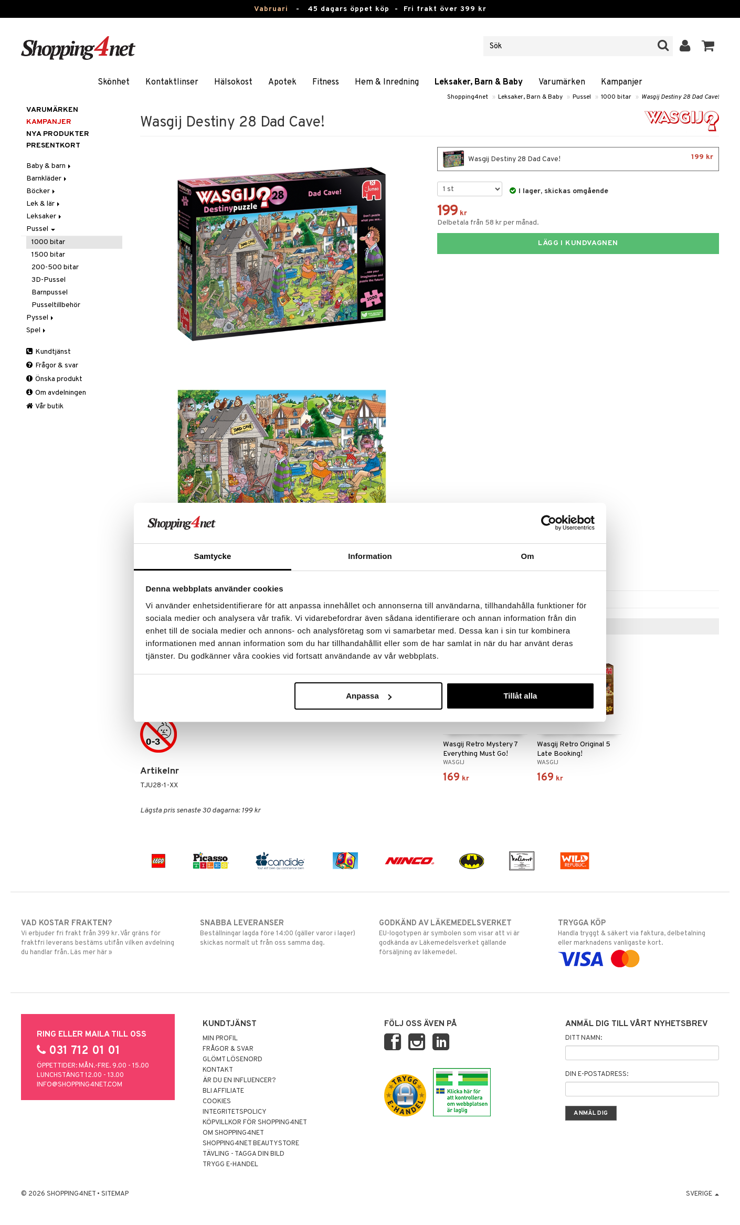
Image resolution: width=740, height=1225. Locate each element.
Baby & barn (49, 166)
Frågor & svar (52, 365)
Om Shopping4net (233, 1133)
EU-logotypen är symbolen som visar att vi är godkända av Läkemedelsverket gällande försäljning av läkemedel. (459, 937)
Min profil (220, 1038)
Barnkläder (47, 178)
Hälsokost (233, 82)
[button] (708, 46)
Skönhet (114, 82)
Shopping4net (467, 97)
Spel (36, 330)
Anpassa (369, 695)
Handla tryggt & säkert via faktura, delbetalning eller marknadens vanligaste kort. (638, 941)
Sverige (702, 1194)
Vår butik (45, 406)
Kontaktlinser (171, 82)
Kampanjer (621, 82)
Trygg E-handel (230, 1164)
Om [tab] (527, 556)
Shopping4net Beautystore (251, 1143)
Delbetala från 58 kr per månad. (488, 222)
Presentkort (53, 145)
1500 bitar (48, 254)
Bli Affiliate (223, 1091)
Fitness (325, 82)
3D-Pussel (48, 280)
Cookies (217, 1101)
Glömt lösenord (232, 1059)
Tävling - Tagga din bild (243, 1154)
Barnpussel (49, 292)
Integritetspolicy (235, 1112)
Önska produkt (54, 379)
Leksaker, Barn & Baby (479, 82)
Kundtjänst (48, 351)
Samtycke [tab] (212, 556)
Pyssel (40, 317)
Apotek (282, 82)
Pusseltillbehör (55, 305)
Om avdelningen (56, 392)
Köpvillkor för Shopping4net (255, 1122)
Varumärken (561, 82)
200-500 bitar (55, 267)
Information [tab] (370, 556)
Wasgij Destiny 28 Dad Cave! (680, 97)
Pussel (582, 97)
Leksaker (44, 216)
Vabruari (271, 9)
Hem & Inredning (387, 82)
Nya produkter (57, 134)
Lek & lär (43, 203)
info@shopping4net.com (79, 1085)
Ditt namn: (583, 1038)
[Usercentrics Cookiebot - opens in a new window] (549, 523)
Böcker (41, 191)
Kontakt (218, 1070)
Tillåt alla (520, 695)
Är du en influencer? (239, 1080)
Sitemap (115, 1194)
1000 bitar (616, 97)
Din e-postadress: (596, 1074)
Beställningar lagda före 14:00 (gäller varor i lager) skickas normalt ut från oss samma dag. (280, 932)
